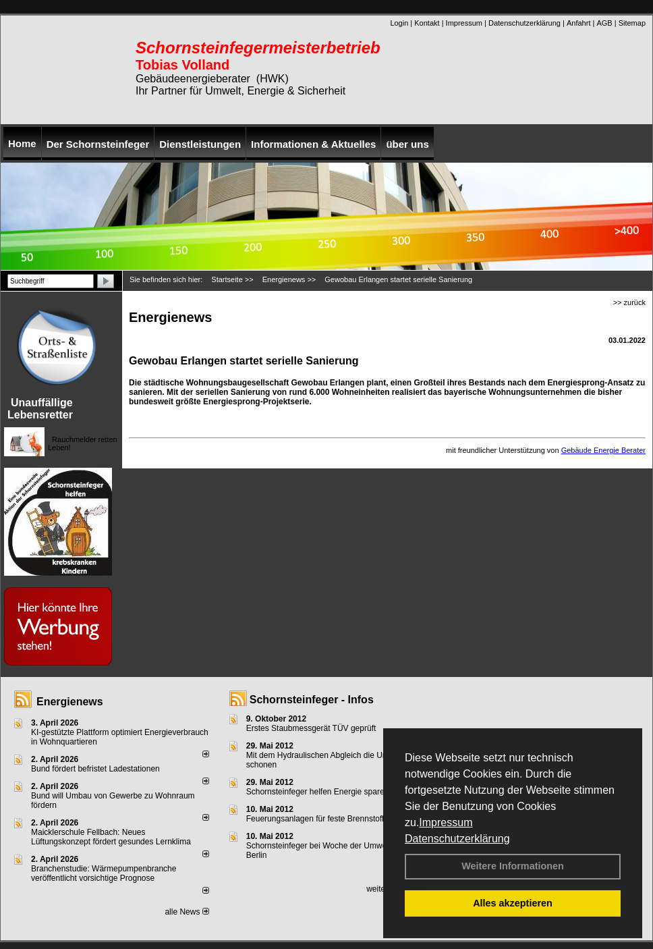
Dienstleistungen (200, 144)
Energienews (69, 701)
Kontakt (426, 23)
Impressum (445, 822)
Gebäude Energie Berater (603, 450)
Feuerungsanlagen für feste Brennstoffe (317, 818)
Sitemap (632, 23)
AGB (604, 23)
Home (22, 143)
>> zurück (629, 302)
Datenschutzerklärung (457, 838)
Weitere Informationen (512, 866)
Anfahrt (578, 23)
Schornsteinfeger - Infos (312, 699)
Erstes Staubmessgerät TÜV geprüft (311, 728)
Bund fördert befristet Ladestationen (95, 769)
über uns (407, 144)
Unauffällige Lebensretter (40, 409)
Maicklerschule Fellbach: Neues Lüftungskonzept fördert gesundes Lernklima (111, 837)
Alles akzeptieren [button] (512, 903)
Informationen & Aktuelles (313, 144)
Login (399, 23)
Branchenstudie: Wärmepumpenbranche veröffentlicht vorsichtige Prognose (103, 873)
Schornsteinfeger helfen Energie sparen (317, 791)
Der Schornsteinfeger (98, 144)
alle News (186, 912)
